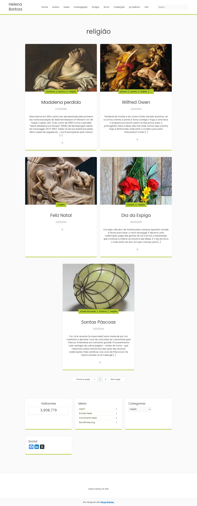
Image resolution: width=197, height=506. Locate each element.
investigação (80, 7)
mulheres (50, 91)
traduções (119, 7)
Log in (82, 408)
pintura (61, 91)
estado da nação (88, 311)
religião (72, 91)
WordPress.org (87, 422)
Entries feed (85, 413)
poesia (133, 91)
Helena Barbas (15, 7)
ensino (55, 7)
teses (66, 7)
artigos (95, 7)
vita (146, 7)
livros (106, 7)
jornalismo (134, 7)
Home (44, 7)
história (130, 204)
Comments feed (88, 417)
